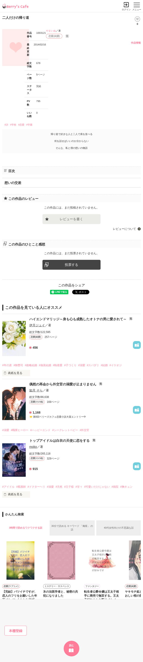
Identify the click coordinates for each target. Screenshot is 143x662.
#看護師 (21, 486)
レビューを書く (71, 219)
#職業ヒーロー (20, 430)
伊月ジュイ (37, 325)
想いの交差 (12, 183)
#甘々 (79, 486)
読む (71, 645)
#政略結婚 (31, 365)
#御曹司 (18, 365)
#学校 (13, 124)
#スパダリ (93, 365)
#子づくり (70, 365)
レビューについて (124, 229)
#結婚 (104, 365)
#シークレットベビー (65, 430)
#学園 (29, 124)
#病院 (114, 486)
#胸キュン (126, 486)
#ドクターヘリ (36, 486)
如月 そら (36, 390)
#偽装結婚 (45, 365)
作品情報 (136, 42)
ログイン (126, 9)
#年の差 (7, 365)
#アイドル (8, 486)
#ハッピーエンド (40, 430)
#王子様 (69, 486)
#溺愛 (81, 365)
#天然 (59, 486)
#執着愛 (58, 365)
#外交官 (84, 430)
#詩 (6, 124)
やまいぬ (51, 30)
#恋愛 (21, 124)
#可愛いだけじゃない (97, 486)
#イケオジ (115, 365)
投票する (71, 265)
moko (33, 446)
